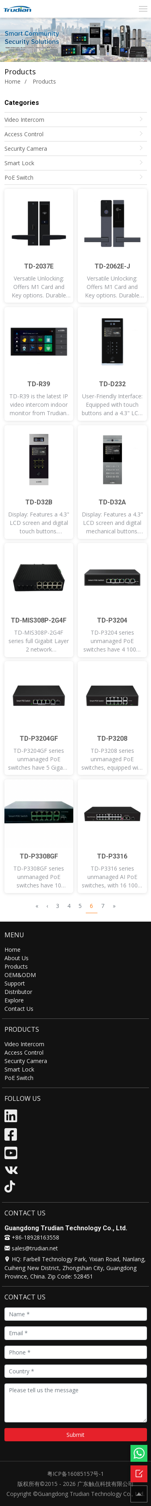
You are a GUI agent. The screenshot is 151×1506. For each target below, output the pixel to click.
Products (16, 966)
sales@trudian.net (31, 1248)
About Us (16, 958)
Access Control (23, 134)
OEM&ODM (20, 975)
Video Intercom (24, 119)
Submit (75, 1434)
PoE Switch (18, 177)
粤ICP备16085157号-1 (75, 1473)
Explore (14, 1000)
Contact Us (18, 1008)
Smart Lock (19, 163)
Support (14, 983)
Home (12, 81)
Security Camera (25, 148)
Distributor (18, 992)
